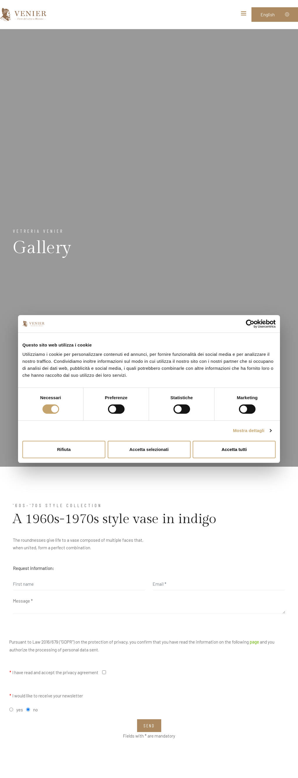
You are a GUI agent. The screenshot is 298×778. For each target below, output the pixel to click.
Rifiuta (64, 449)
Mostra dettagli (248, 430)
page (254, 641)
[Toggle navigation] (243, 14)
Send (149, 725)
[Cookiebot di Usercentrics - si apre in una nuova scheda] (250, 323)
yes (19, 709)
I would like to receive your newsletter (46, 695)
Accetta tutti (234, 449)
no (35, 709)
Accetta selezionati (148, 449)
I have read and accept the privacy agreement (53, 672)
